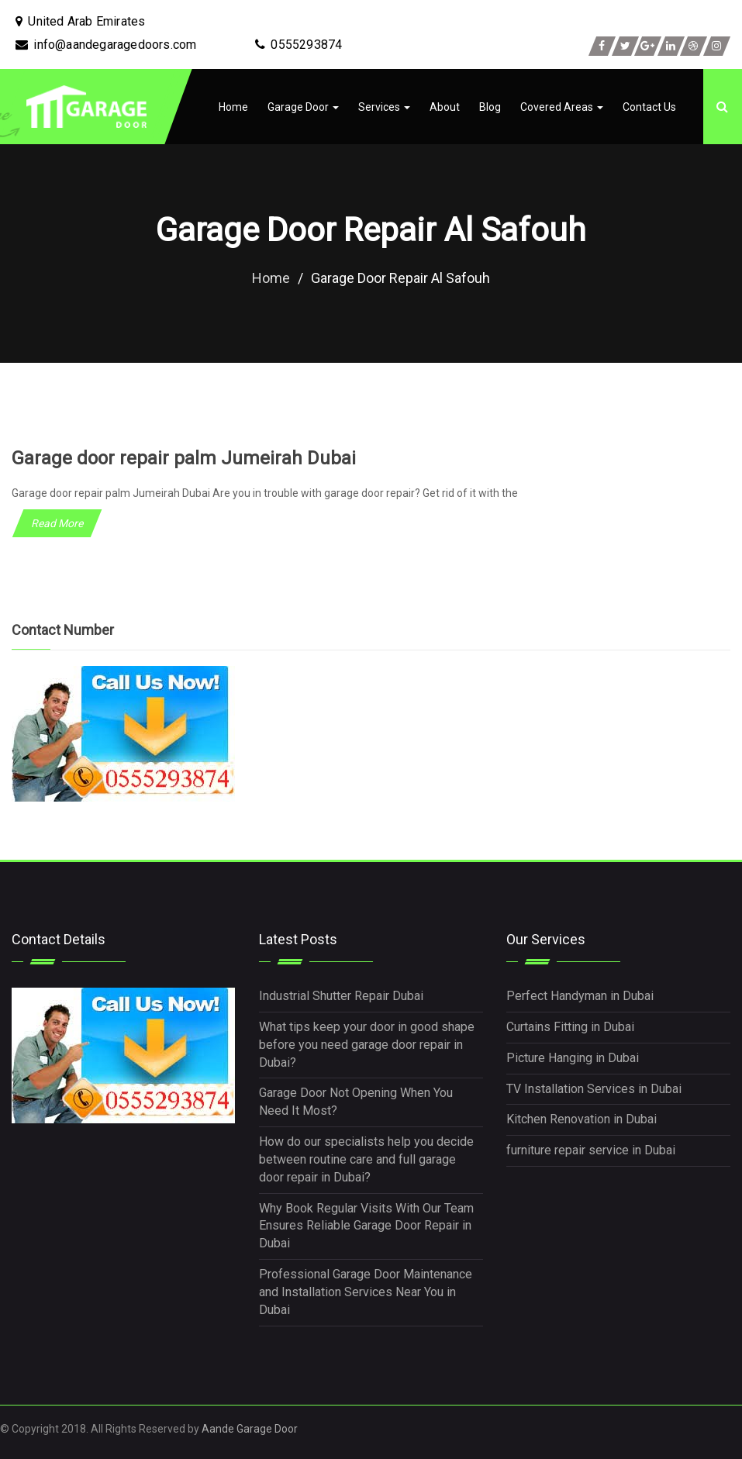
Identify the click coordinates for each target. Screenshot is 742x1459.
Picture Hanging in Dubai (572, 1057)
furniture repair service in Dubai (590, 1150)
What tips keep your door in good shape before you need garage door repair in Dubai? (367, 1044)
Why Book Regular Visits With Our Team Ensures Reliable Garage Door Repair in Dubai (366, 1225)
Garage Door (303, 107)
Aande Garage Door (250, 1428)
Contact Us (649, 107)
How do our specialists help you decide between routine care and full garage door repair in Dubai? (366, 1159)
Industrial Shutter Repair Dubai (341, 995)
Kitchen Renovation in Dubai (581, 1119)
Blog (490, 107)
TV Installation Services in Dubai (594, 1088)
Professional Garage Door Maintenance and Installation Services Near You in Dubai (365, 1292)
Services (384, 107)
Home (233, 107)
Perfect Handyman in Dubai (580, 995)
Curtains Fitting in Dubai (570, 1026)
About (445, 107)
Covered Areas (561, 107)
